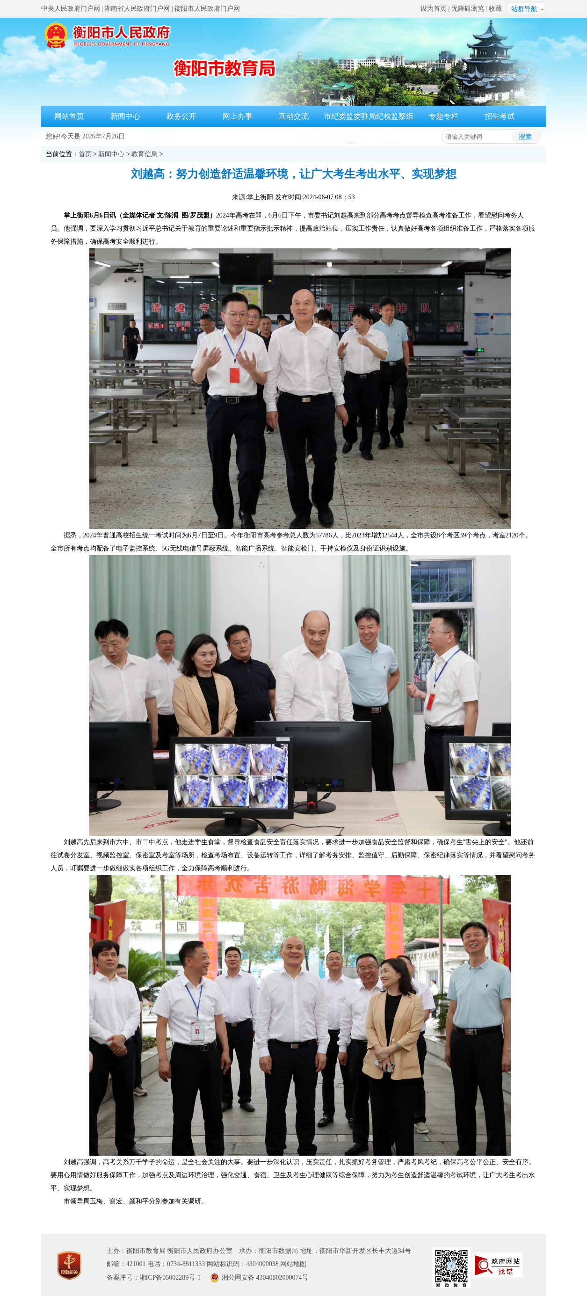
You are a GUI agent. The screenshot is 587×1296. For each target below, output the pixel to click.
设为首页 (433, 8)
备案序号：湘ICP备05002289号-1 (154, 1277)
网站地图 (293, 1263)
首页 (85, 154)
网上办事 (238, 116)
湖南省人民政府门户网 (137, 8)
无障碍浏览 (467, 8)
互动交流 (294, 116)
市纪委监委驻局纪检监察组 (368, 116)
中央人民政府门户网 (70, 8)
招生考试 (500, 116)
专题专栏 (443, 116)
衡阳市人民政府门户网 (207, 8)
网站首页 (69, 116)
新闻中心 (125, 116)
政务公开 (181, 116)
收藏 (495, 8)
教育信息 (144, 154)
